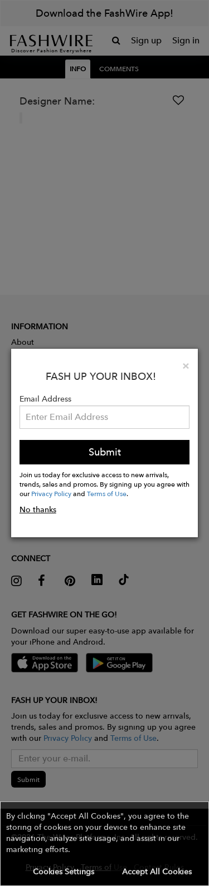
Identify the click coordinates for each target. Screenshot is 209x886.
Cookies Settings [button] (63, 872)
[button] (104, 843)
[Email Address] (105, 417)
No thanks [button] (38, 509)
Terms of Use (107, 493)
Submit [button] (105, 452)
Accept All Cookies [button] (157, 872)
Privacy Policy (51, 493)
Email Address (45, 399)
